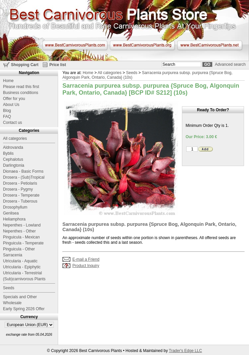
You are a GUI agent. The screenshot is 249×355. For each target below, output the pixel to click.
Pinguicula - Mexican (21, 237)
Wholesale (12, 303)
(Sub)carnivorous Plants (24, 279)
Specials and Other (20, 297)
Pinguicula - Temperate (23, 243)
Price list (57, 64)
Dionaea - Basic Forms (23, 171)
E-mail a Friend (85, 259)
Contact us (12, 122)
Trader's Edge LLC (185, 350)
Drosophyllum (15, 207)
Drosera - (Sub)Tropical (23, 177)
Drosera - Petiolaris (20, 183)
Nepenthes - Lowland (22, 225)
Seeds (131, 72)
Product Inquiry (85, 265)
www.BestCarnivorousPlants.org (142, 45)
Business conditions (20, 92)
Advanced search (230, 64)
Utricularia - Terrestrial (22, 273)
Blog (7, 110)
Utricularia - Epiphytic (22, 267)
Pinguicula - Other (19, 249)
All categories (110, 72)
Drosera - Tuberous (20, 201)
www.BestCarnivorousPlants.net (209, 45)
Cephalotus (13, 159)
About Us (11, 104)
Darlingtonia (13, 165)
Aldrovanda (13, 147)
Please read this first (21, 86)
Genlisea (11, 213)
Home (88, 72)
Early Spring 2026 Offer (23, 309)
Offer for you (14, 98)
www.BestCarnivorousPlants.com (74, 45)
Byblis (8, 153)
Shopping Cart (25, 64)
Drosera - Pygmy (18, 189)
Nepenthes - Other (19, 231)
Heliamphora (14, 219)
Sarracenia (12, 255)
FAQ (7, 116)
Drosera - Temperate (21, 195)
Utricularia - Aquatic (20, 261)
